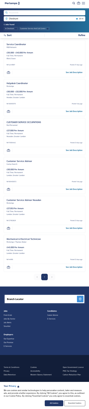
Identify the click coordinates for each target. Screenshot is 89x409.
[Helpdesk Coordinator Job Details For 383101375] (17, 83)
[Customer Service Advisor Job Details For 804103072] (19, 161)
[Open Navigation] (83, 3)
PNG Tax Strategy (70, 371)
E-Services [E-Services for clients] (8, 346)
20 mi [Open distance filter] (79, 19)
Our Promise (8, 343)
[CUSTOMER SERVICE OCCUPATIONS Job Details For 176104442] (24, 122)
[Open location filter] (39, 18)
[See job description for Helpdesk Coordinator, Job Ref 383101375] (74, 111)
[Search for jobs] (73, 3)
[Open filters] (81, 35)
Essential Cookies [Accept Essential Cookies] (74, 403)
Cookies (33, 367)
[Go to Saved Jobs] (78, 3)
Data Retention (10, 375)
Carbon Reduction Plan (72, 375)
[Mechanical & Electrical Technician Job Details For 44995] (24, 239)
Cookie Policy (15, 396)
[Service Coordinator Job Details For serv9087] (16, 44)
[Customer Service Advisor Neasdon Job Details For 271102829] (24, 200)
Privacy (6, 371)
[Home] (12, 3)
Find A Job (8, 315)
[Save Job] (8, 72)
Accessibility (35, 371)
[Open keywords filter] (44, 12)
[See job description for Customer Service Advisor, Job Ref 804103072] (74, 189)
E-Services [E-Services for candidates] (51, 319)
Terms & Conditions (11, 367)
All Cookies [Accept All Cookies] (54, 403)
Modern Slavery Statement (41, 375)
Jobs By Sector (9, 319)
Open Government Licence (73, 367)
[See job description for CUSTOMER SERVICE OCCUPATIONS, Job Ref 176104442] (74, 150)
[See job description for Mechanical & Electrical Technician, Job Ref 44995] (74, 267)
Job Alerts (7, 323)
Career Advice (52, 315)
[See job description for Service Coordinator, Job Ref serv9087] (74, 72)
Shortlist (7, 326)
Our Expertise (9, 339)
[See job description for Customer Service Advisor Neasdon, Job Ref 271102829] (74, 228)
